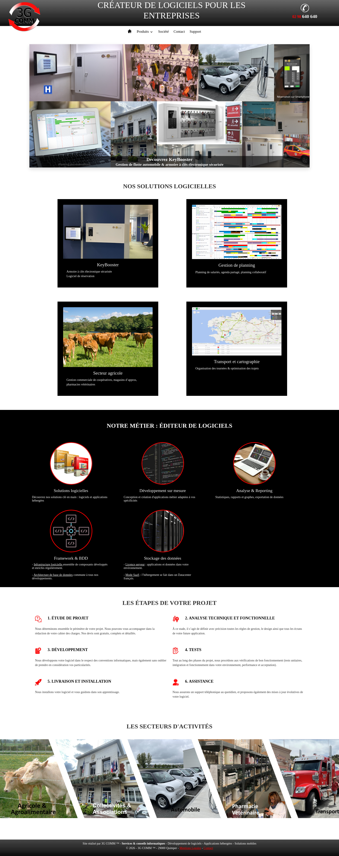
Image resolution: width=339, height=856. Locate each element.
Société (163, 31)
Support (195, 31)
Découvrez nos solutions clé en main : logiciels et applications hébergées (71, 472)
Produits (143, 31)
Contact (179, 31)
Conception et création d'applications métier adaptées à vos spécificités (162, 472)
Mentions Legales (190, 848)
